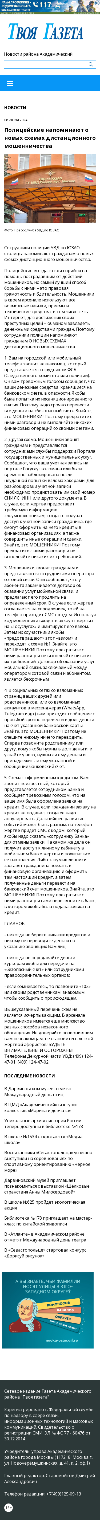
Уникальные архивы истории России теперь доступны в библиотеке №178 (43, 1123)
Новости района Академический (38, 54)
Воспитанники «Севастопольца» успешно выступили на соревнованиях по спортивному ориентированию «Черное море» (48, 1161)
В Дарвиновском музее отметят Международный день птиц (38, 1091)
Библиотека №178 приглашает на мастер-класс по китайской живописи (48, 1221)
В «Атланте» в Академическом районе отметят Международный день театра (45, 1237)
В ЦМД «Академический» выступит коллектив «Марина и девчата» (41, 1107)
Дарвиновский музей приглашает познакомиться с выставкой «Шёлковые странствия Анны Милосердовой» (47, 1186)
